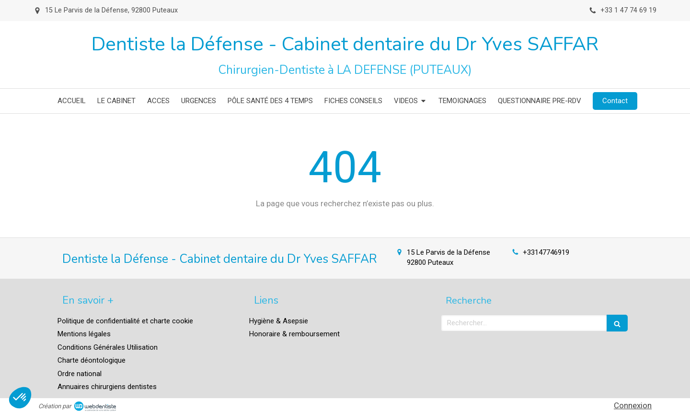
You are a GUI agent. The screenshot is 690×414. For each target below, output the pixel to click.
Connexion (633, 405)
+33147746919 (546, 252)
